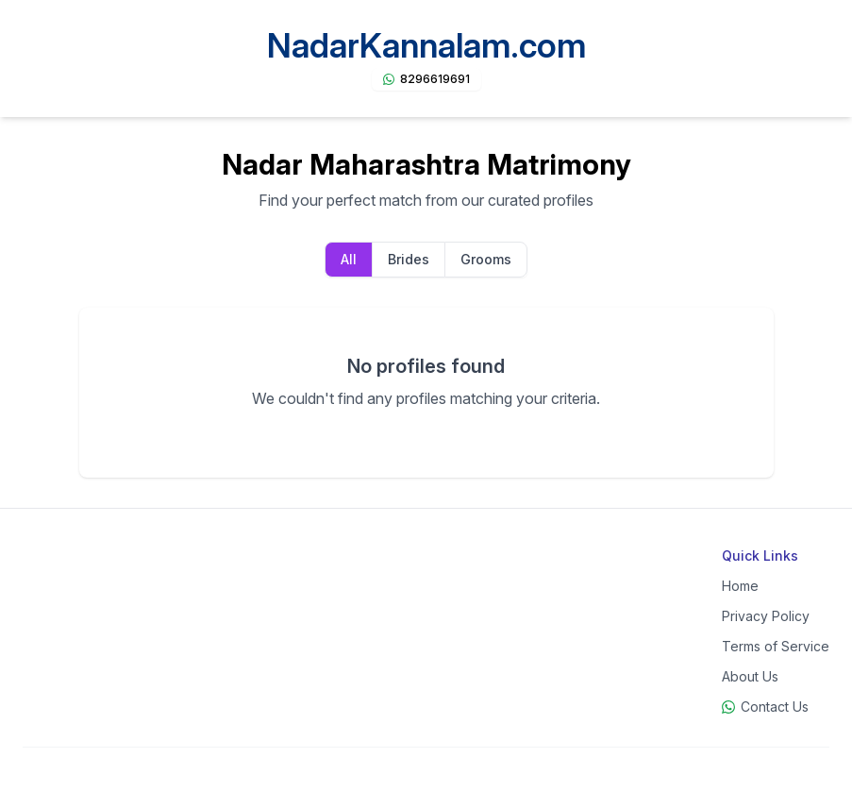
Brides (408, 259)
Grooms (485, 259)
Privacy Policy (766, 616)
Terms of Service (775, 646)
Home (740, 586)
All (349, 259)
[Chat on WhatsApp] (426, 79)
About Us (750, 676)
